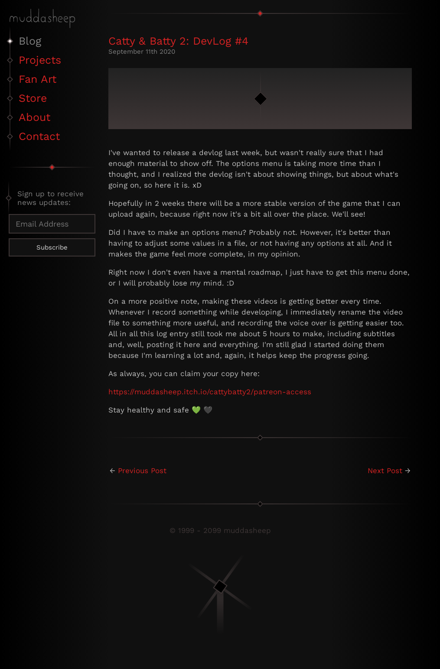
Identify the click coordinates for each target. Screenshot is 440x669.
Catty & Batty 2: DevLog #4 (178, 41)
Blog (30, 41)
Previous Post (142, 470)
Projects (40, 60)
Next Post (385, 470)
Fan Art (37, 79)
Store (33, 98)
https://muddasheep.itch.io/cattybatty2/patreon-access (209, 391)
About (34, 117)
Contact (39, 136)
